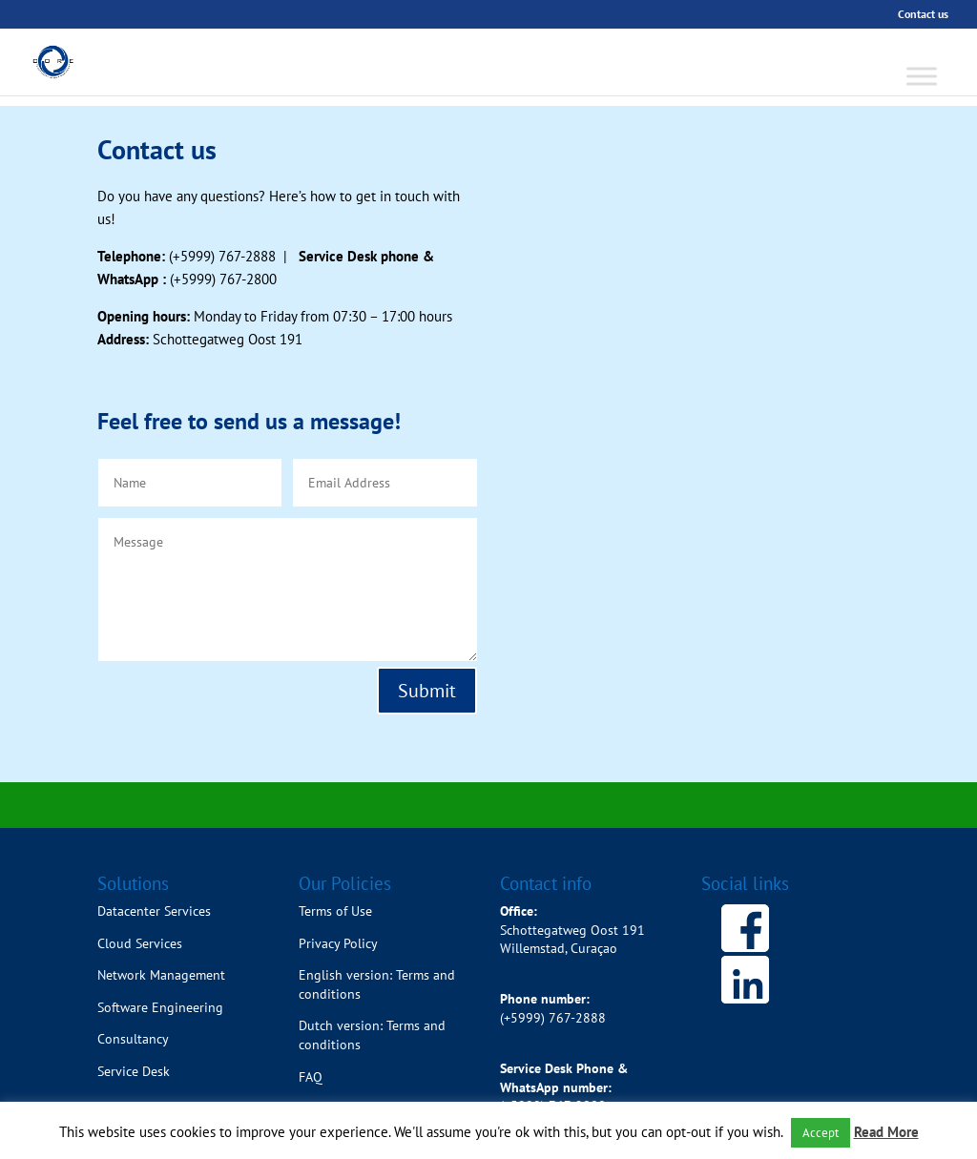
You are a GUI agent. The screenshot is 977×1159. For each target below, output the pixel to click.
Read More (886, 1132)
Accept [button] (820, 1133)
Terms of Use (335, 911)
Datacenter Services (154, 911)
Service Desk (133, 1071)
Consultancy (133, 1038)
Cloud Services (139, 943)
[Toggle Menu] (921, 76)
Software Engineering (160, 1007)
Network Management (161, 974)
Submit (427, 690)
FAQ (310, 1077)
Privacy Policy (338, 943)
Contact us (923, 15)
